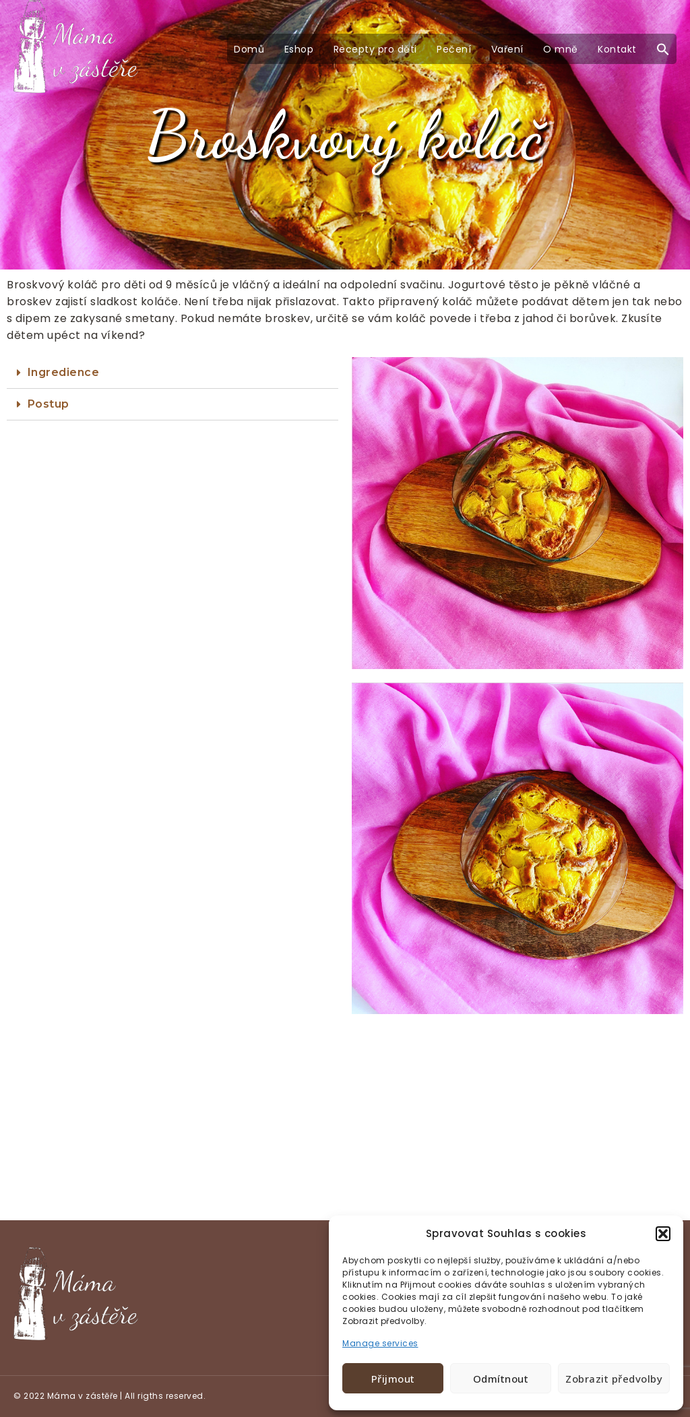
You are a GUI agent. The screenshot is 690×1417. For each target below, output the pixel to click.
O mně (560, 49)
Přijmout (393, 1378)
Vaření (507, 49)
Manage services (380, 1343)
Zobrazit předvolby (613, 1378)
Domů (249, 49)
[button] (663, 1233)
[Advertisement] (345, 1120)
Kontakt (617, 49)
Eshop (299, 49)
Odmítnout (501, 1378)
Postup (48, 404)
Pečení (454, 49)
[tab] (172, 373)
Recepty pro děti (375, 49)
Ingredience (64, 372)
